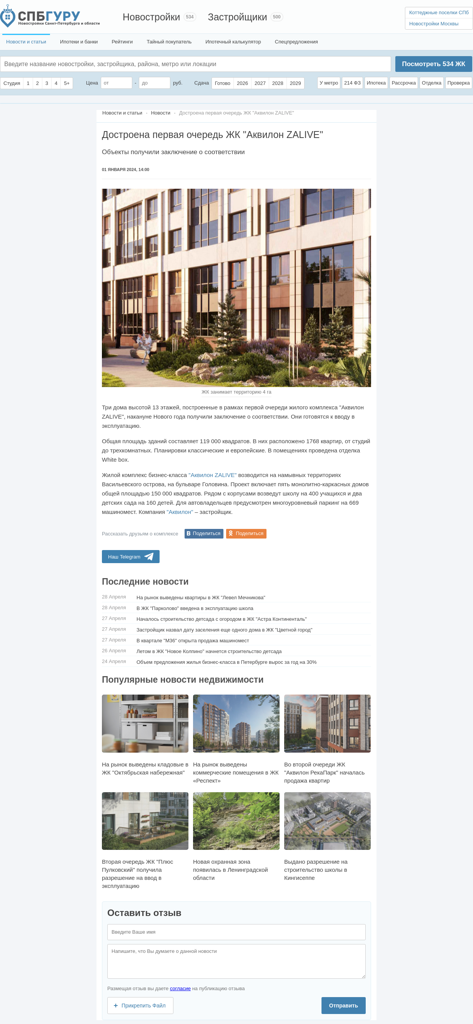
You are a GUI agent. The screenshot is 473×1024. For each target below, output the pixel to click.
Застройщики (237, 17)
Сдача (201, 83)
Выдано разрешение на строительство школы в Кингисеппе (327, 836)
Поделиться (207, 533)
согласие (180, 988)
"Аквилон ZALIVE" (212, 475)
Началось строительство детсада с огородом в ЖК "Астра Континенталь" (222, 619)
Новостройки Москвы (433, 24)
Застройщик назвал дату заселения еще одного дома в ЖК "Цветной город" (224, 630)
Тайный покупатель (169, 42)
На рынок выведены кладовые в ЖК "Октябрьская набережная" (145, 735)
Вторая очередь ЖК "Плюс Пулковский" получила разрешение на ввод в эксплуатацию (145, 840)
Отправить (343, 1005)
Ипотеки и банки (79, 42)
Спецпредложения (296, 42)
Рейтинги (122, 42)
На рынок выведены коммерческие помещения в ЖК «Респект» (236, 739)
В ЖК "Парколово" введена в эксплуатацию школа (195, 608)
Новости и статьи (26, 42)
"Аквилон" (180, 512)
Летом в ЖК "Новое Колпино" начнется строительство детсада (209, 651)
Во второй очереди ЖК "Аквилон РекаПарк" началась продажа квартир (327, 739)
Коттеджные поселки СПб (439, 12)
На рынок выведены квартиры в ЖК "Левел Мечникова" (201, 597)
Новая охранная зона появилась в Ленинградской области (236, 836)
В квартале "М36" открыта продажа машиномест (193, 640)
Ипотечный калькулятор (233, 42)
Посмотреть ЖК (433, 64)
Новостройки (151, 17)
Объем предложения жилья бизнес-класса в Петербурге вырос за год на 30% (226, 662)
